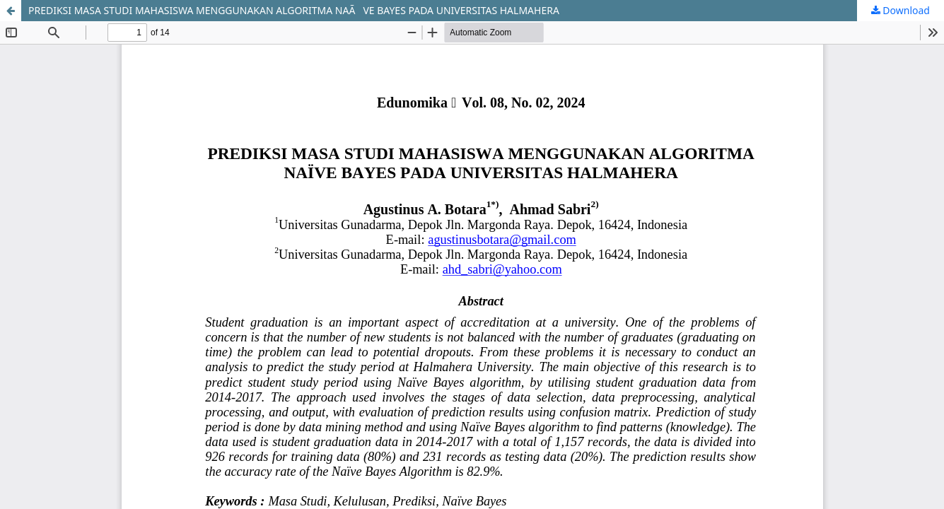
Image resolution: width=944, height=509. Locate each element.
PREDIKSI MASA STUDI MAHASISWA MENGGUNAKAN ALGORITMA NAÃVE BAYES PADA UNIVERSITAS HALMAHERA (293, 10)
